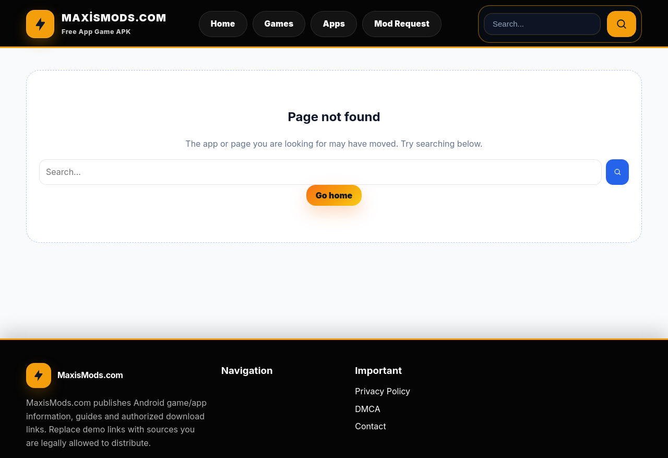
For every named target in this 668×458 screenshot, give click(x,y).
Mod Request (402, 24)
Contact (370, 426)
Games (279, 24)
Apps (334, 24)
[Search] (621, 24)
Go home (334, 195)
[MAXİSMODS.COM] (96, 24)
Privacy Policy (382, 391)
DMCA (367, 409)
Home (223, 24)
